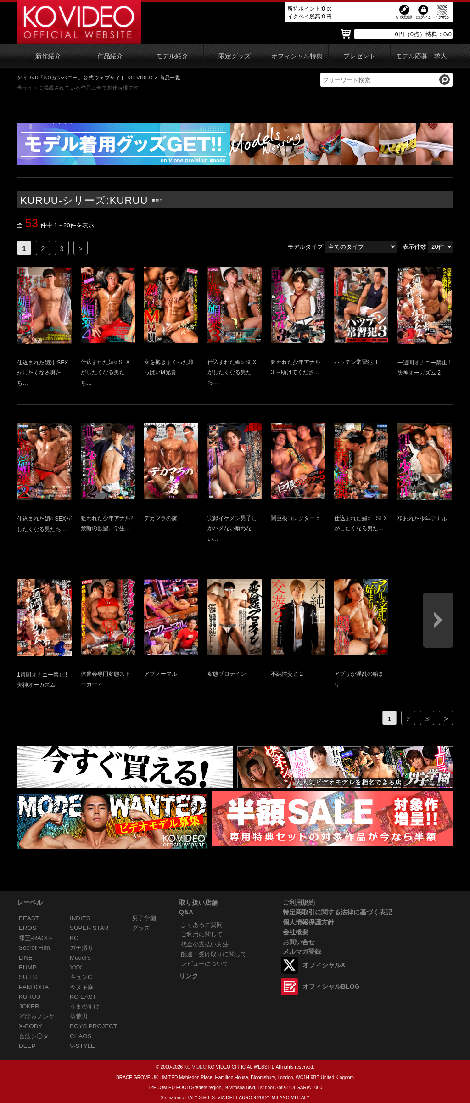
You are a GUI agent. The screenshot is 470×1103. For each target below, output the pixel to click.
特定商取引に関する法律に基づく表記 (337, 912)
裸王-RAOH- (36, 938)
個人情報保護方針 (308, 922)
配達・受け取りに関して (213, 954)
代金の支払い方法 (205, 944)
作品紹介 (110, 56)
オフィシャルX (323, 965)
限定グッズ (234, 56)
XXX (76, 967)
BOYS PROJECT (93, 1026)
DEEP (27, 1045)
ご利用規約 (299, 902)
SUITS (28, 977)
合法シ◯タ (34, 1036)
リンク (188, 976)
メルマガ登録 (302, 951)
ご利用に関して (202, 934)
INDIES (80, 918)
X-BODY (30, 1026)
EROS (27, 927)
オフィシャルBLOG (330, 986)
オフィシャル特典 (297, 56)
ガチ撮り (82, 947)
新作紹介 (48, 56)
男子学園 (144, 918)
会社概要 (295, 931)
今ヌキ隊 (82, 987)
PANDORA (34, 987)
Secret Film (34, 947)
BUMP (28, 967)
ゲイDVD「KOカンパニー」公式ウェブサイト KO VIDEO (85, 77)
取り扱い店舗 (198, 902)
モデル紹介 (172, 56)
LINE (26, 957)
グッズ (141, 927)
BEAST (29, 918)
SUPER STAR (89, 927)
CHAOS (81, 1036)
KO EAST (83, 996)
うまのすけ (85, 1006)
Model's (80, 957)
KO (74, 938)
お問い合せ (299, 942)
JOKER (29, 1006)
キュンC (81, 977)
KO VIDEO (195, 1066)
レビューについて (205, 963)
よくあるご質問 (202, 924)
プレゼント (359, 56)
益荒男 (79, 1016)
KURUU (30, 996)
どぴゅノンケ (37, 1016)
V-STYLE (82, 1045)
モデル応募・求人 (421, 56)
